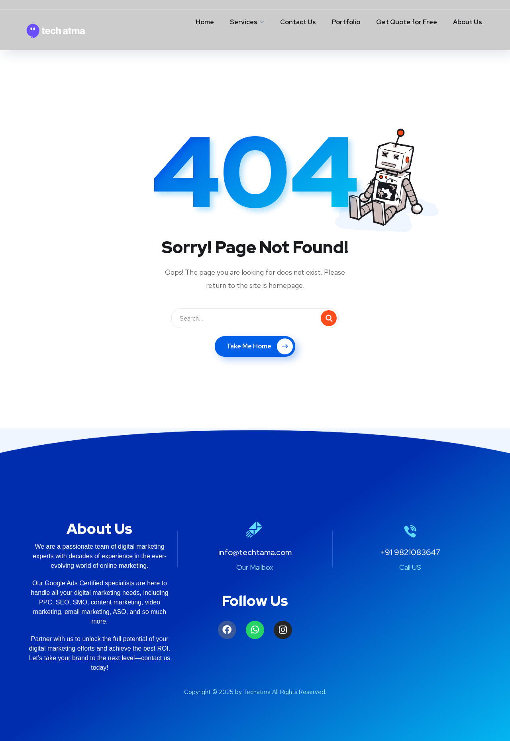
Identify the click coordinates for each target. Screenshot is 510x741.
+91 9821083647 (410, 552)
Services (243, 22)
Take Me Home (259, 346)
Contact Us (298, 22)
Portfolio (346, 22)
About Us (467, 22)
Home (205, 22)
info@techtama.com (255, 552)
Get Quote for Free (406, 22)
